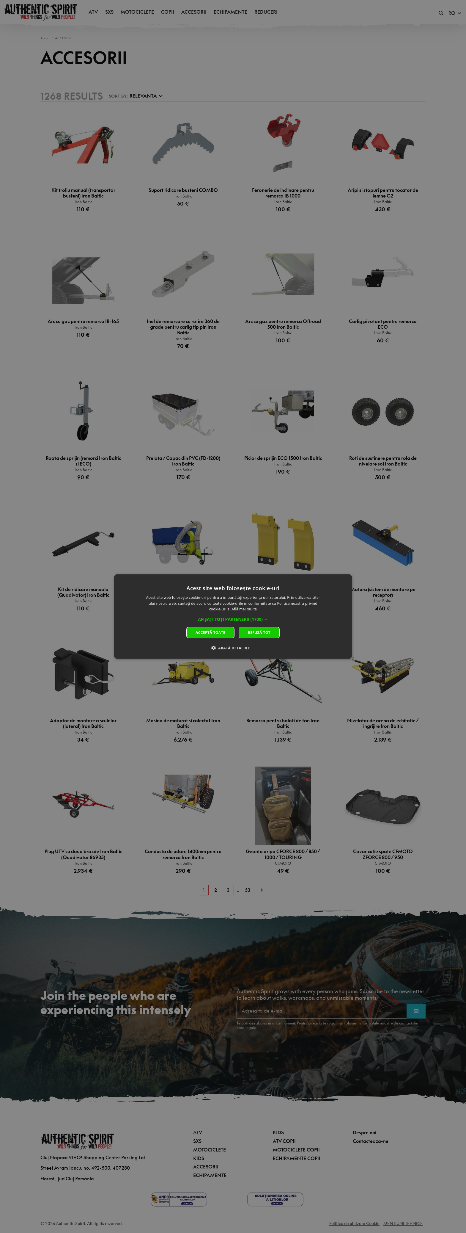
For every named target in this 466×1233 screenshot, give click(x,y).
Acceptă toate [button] (210, 632)
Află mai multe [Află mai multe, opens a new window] (244, 609)
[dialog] (233, 616)
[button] (233, 619)
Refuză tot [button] (259, 632)
